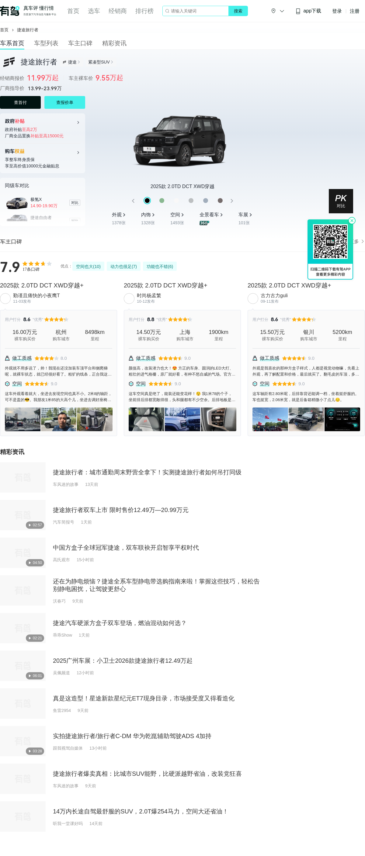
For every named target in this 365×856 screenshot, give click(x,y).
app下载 (308, 11)
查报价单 (64, 102)
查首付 (20, 102)
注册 (355, 11)
